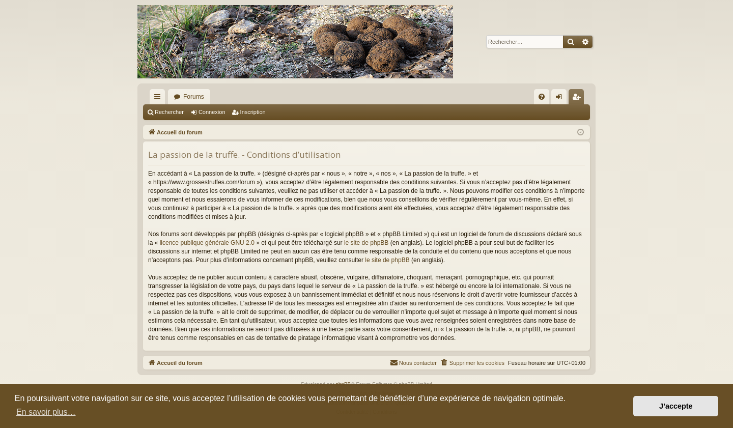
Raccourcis (159, 98)
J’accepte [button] (676, 406)
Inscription (253, 112)
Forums (193, 96)
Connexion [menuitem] (561, 98)
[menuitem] (541, 96)
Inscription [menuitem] (578, 98)
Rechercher (169, 112)
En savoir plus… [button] (46, 412)
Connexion (212, 112)
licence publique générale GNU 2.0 (207, 242)
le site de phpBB (366, 242)
